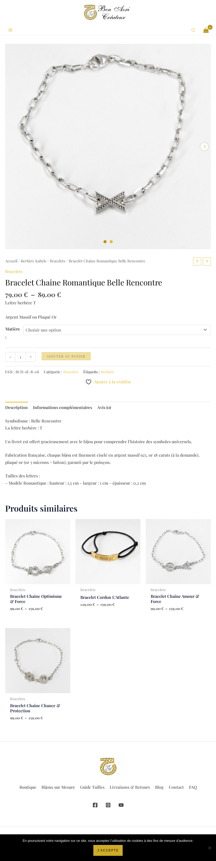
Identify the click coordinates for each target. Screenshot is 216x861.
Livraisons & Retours (130, 787)
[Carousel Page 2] (111, 241)
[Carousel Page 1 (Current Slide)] (105, 241)
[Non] (209, 847)
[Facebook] (95, 805)
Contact (176, 787)
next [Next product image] (204, 146)
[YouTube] (121, 805)
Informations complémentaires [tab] (62, 407)
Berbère (107, 371)
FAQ (193, 787)
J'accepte (108, 850)
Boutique (27, 787)
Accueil (11, 260)
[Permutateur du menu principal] (10, 30)
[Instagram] (108, 805)
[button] (193, 30)
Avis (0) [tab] (104, 407)
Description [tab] (16, 407)
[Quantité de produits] (20, 357)
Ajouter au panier (66, 356)
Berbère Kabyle (33, 260)
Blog (159, 787)
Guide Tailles (92, 787)
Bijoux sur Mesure (58, 787)
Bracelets (57, 260)
